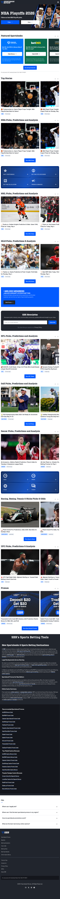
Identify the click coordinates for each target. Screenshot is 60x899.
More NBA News (30, 160)
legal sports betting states (22, 665)
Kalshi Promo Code (7, 737)
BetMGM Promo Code (7, 715)
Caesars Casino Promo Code (9, 760)
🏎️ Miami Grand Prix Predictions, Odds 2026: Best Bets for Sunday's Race (19, 531)
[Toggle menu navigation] (58, 2)
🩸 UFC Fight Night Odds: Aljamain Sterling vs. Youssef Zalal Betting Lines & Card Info (19, 578)
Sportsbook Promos (5, 837)
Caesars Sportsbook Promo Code (11, 718)
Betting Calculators (5, 843)
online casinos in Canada (10, 699)
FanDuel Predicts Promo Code (10, 747)
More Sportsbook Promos (30, 628)
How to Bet (3, 846)
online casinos (15, 692)
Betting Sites (4, 848)
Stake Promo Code (7, 734)
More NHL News (30, 234)
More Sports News (30, 539)
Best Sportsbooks (5, 851)
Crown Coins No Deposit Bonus (10, 776)
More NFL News (30, 376)
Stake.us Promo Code (8, 785)
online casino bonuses (16, 697)
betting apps (10, 654)
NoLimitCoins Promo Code (9, 788)
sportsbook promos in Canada (27, 684)
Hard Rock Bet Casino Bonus (10, 769)
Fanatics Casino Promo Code (10, 766)
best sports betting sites (24, 651)
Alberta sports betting (32, 672)
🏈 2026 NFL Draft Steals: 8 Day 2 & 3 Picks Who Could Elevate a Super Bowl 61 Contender (20, 368)
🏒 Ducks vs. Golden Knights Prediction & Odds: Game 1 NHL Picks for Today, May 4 (19, 225)
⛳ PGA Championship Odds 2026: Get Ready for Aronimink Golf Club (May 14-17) (19, 415)
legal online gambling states (39, 665)
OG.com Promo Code (7, 740)
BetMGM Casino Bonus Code (9, 757)
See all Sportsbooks (30, 67)
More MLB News (30, 281)
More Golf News (30, 424)
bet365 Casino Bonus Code (9, 754)
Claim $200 (36, 54)
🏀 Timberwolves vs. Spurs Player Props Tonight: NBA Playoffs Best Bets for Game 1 (17, 110)
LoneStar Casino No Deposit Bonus (11, 779)
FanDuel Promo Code (8, 725)
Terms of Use (4, 860)
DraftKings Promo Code (8, 721)
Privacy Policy (38, 327)
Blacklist (3, 840)
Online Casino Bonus (6, 854)
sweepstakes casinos (26, 692)
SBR (4, 649)
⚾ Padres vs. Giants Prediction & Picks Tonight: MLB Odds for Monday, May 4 (19, 273)
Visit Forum (9, 302)
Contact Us (3, 863)
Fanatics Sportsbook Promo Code (11, 728)
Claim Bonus (12, 54)
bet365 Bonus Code (7, 712)
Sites (30, 22)
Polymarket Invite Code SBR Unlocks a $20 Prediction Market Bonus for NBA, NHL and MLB (19, 620)
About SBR (3, 872)
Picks (10, 22)
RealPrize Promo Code (8, 782)
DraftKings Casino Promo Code (10, 763)
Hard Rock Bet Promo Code (9, 731)
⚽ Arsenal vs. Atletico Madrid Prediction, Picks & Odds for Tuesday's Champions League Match (19, 463)
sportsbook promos (18, 682)
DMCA (2, 869)
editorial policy (21, 654)
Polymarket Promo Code (8, 744)
